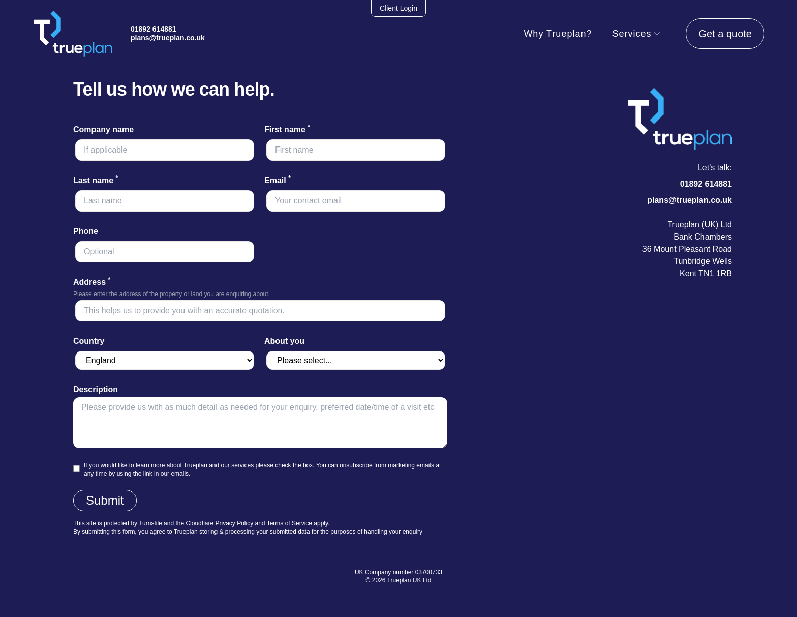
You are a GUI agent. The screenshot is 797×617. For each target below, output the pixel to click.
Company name (103, 129)
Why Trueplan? (558, 33)
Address (91, 282)
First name (287, 129)
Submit (105, 500)
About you (284, 341)
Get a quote (725, 33)
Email (277, 180)
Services (636, 33)
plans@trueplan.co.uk (168, 38)
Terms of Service (289, 523)
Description (95, 389)
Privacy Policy (234, 523)
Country (88, 341)
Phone (85, 231)
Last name (95, 180)
